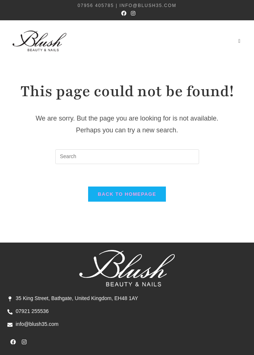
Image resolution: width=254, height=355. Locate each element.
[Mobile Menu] (240, 41)
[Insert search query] (127, 156)
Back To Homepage (127, 194)
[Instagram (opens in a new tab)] (132, 13)
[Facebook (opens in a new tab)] (124, 13)
